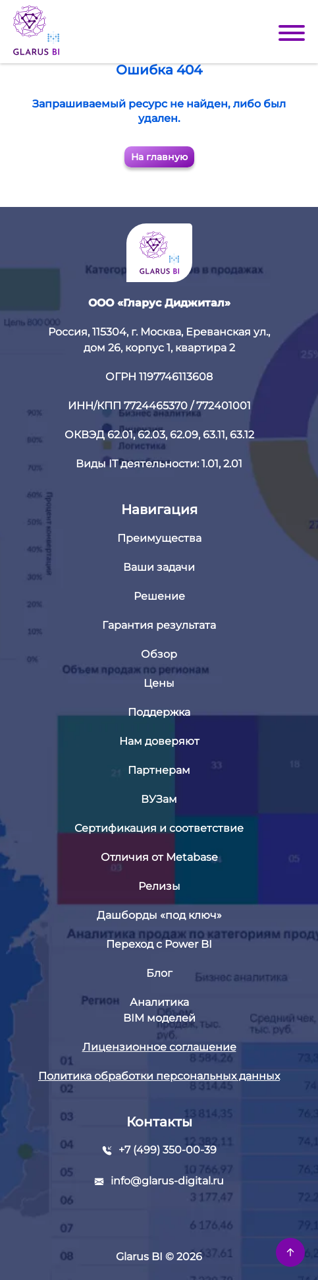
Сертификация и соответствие (159, 828)
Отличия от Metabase (159, 857)
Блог (159, 973)
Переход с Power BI (159, 944)
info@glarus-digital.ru (167, 1181)
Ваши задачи (159, 567)
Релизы (159, 886)
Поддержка (159, 712)
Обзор (159, 654)
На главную (159, 157)
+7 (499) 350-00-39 (168, 1150)
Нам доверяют (159, 741)
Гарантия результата (159, 625)
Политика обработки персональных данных (159, 1076)
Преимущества (159, 538)
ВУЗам (159, 799)
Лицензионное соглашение (159, 1047)
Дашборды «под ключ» (159, 915)
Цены (159, 683)
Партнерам (159, 770)
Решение (159, 596)
